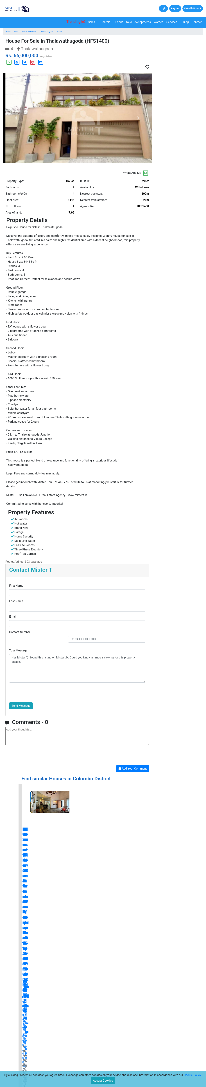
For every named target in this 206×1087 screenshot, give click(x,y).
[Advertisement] (180, 92)
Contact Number (19, 632)
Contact (197, 22)
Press (77, 1053)
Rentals (105, 22)
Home (8, 32)
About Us (47, 1064)
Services (172, 22)
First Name (16, 585)
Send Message (21, 705)
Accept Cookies (103, 1080)
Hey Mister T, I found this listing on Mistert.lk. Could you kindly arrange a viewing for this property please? (77, 668)
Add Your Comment (133, 768)
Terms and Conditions (86, 1058)
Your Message (18, 650)
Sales (92, 22)
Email (12, 616)
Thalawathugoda (46, 32)
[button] (16, 118)
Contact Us (48, 1058)
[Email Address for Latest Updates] (118, 1066)
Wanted (159, 22)
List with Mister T (192, 8)
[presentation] (36, 692)
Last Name (16, 601)
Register (175, 8)
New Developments (138, 22)
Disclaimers (80, 1070)
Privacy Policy (82, 1064)
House (59, 32)
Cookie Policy (192, 1075)
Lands (119, 22)
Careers (46, 1070)
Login (163, 8)
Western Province (29, 32)
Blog (186, 22)
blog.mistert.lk (103, 985)
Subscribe (139, 1066)
